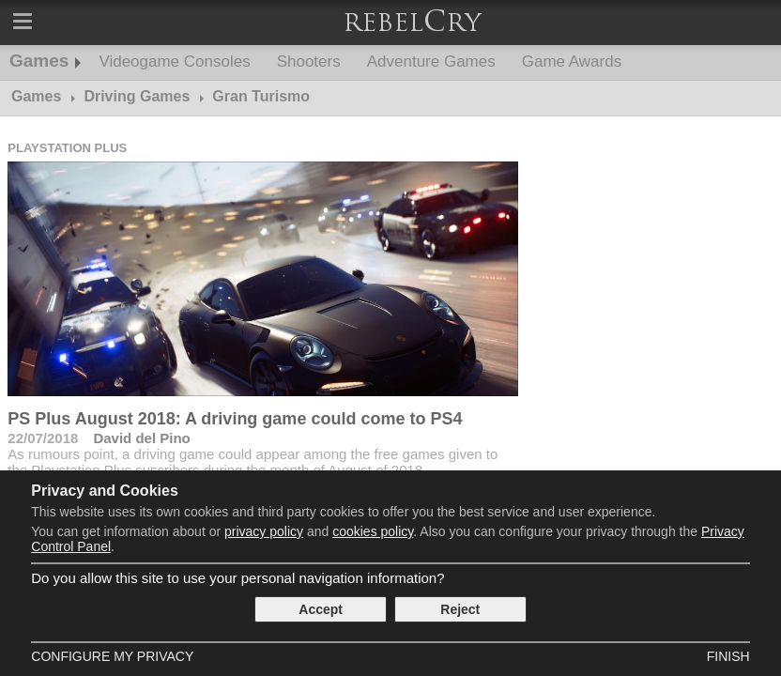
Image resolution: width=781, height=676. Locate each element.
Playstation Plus (67, 148)
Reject (460, 609)
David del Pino (141, 438)
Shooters (309, 61)
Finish (728, 656)
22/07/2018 (43, 438)
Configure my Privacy (112, 656)
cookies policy (372, 531)
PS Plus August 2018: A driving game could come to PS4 (235, 418)
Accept (321, 609)
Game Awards (571, 61)
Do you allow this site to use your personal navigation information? (237, 578)
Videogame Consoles (174, 61)
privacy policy (263, 531)
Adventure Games (431, 61)
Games (39, 60)
